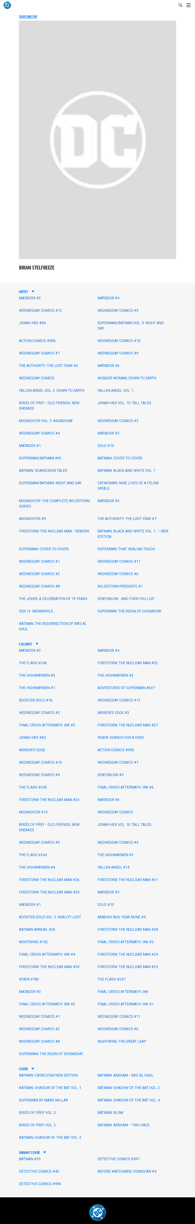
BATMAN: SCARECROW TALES (43, 470)
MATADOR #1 (30, 446)
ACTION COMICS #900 (37, 341)
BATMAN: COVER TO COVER (120, 458)
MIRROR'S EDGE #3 (113, 713)
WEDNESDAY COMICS (36, 378)
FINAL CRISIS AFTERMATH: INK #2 (47, 1004)
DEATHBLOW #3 (111, 775)
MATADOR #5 (108, 433)
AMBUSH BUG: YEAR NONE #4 (122, 917)
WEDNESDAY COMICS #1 (39, 561)
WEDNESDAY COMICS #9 (118, 353)
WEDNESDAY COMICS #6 (118, 574)
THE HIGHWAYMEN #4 (37, 867)
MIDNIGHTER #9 (32, 519)
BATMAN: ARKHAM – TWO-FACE (123, 1125)
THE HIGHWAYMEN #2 (116, 675)
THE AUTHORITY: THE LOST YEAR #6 (48, 366)
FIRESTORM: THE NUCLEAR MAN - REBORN (54, 531)
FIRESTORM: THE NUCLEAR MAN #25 (49, 800)
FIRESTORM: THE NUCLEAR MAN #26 (49, 880)
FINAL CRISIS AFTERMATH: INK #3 (126, 942)
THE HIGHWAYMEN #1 (37, 688)
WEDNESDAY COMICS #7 (39, 353)
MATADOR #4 (108, 298)
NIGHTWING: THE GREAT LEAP (122, 1041)
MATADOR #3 (108, 501)
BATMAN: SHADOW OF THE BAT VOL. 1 (50, 1088)
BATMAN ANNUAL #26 (37, 929)
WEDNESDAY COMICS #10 (119, 341)
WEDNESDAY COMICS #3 (118, 310)
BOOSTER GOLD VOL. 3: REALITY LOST (50, 917)
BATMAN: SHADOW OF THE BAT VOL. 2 (129, 1088)
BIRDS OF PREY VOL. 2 (37, 1125)
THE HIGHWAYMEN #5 (37, 675)
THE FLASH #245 (33, 787)
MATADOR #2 (30, 298)
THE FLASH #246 (33, 663)
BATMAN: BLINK (110, 1113)
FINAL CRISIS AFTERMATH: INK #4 (47, 954)
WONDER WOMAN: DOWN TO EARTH (127, 378)
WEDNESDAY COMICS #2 (39, 574)
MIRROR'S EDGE (32, 750)
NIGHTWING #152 (33, 942)
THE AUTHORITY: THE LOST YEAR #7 (127, 519)
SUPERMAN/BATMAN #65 (40, 458)
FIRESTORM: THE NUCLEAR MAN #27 (128, 725)
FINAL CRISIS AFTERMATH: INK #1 (126, 1004)
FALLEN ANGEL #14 (114, 867)
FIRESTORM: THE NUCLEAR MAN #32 (128, 663)
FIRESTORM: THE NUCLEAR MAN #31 (128, 880)
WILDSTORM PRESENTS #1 (120, 586)
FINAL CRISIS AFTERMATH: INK (123, 992)
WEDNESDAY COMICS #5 (118, 421)
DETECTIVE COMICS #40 (39, 1171)
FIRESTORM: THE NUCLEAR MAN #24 (128, 954)
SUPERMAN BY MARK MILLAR (43, 1100)
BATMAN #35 (30, 1159)
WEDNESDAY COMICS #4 (39, 433)
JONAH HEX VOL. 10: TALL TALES (124, 403)
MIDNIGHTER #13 (33, 812)
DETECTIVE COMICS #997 (119, 1159)
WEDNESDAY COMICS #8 (39, 586)
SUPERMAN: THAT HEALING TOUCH (126, 549)
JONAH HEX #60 (32, 323)
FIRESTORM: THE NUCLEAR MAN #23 (128, 967)
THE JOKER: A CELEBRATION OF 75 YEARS (53, 599)
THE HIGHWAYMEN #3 (116, 855)
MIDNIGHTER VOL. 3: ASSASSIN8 (45, 421)
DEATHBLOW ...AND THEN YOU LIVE (126, 599)
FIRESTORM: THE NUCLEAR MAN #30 (49, 967)
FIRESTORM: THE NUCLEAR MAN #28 (128, 929)
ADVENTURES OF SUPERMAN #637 (126, 688)
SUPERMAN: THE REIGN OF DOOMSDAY (130, 611)
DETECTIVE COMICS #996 (40, 1184)
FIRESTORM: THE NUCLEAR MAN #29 (49, 892)
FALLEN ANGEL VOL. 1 (115, 390)
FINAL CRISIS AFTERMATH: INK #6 (126, 787)
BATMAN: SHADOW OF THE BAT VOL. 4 (129, 1100)
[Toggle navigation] (190, 4)
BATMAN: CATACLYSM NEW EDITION (48, 1075)
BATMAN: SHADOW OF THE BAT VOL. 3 (50, 1137)
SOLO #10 (106, 446)
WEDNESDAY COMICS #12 (40, 310)
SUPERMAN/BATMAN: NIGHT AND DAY (50, 483)
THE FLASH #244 (33, 855)
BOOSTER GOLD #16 (35, 700)
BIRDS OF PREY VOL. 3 (37, 1113)
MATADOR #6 (108, 366)
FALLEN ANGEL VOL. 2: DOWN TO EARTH (51, 390)
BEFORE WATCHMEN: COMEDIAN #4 (127, 1171)
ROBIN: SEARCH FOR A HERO (121, 737)
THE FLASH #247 (111, 979)
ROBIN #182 (29, 979)
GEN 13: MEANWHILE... (37, 611)
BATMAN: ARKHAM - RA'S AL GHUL (125, 1075)
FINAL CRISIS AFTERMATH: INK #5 (47, 725)
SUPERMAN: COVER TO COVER (44, 549)
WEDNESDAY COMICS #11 (119, 561)
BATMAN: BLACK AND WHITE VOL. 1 (127, 470)
